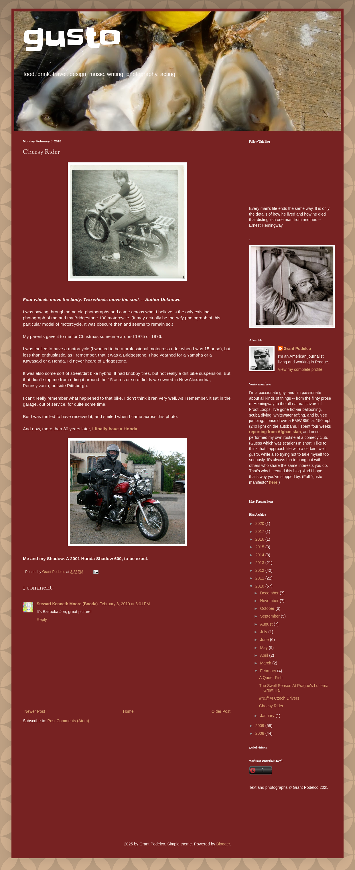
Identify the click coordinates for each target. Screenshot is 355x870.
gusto (72, 38)
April (264, 655)
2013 (260, 562)
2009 (260, 725)
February (268, 670)
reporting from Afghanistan (275, 431)
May (264, 647)
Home (128, 711)
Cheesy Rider (271, 706)
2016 (260, 539)
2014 (260, 555)
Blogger (223, 844)
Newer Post (34, 711)
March (266, 663)
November (269, 600)
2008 (260, 733)
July (264, 632)
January (267, 715)
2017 (260, 531)
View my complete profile (300, 369)
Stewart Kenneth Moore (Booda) (67, 604)
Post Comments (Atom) (68, 720)
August (266, 624)
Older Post (221, 711)
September (270, 616)
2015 (260, 547)
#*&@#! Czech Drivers (279, 698)
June (265, 639)
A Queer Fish (271, 677)
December (269, 593)
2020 (260, 523)
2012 (260, 570)
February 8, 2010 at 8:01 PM (124, 604)
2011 (260, 578)
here (273, 482)
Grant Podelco (297, 348)
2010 (260, 586)
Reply (42, 619)
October (267, 608)
